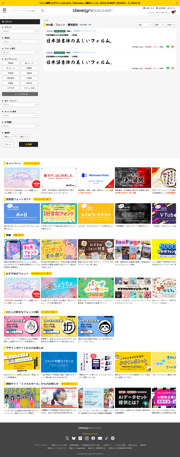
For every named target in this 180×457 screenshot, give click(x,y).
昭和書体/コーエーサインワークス (85, 31)
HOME (46, 20)
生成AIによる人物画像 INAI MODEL (120, 448)
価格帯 (6, 133)
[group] (22, 180)
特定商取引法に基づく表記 (91, 445)
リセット (8, 144)
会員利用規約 (74, 445)
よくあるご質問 (120, 445)
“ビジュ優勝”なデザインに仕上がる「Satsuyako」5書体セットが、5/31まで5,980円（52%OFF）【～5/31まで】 (90, 3)
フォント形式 (8, 48)
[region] (110, 40)
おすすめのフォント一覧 (40, 273)
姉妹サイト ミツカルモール (57, 448)
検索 (28, 144)
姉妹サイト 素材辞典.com (96, 448)
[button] (3, 3)
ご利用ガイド (107, 445)
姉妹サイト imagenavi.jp (77, 448)
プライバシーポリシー (41, 445)
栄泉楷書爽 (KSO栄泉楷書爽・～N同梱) (61, 35)
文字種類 (7, 122)
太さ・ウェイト (9, 101)
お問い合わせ (132, 445)
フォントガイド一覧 (41, 199)
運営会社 (143, 445)
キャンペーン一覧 (30, 163)
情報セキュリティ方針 (59, 445)
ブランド (7, 27)
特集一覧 (17, 235)
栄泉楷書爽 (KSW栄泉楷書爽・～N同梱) (62, 57)
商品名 (6, 38)
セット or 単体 (9, 112)
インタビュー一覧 (48, 312)
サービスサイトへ (68, 384)
